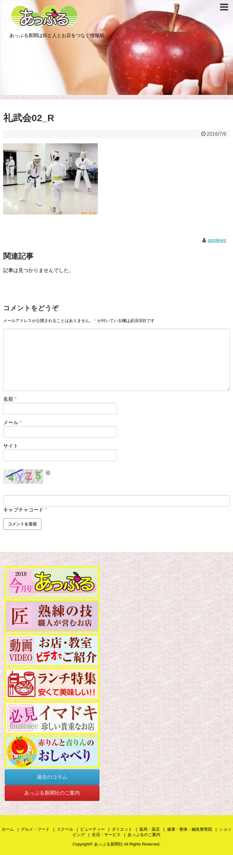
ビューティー (92, 829)
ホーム (8, 829)
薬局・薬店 (149, 829)
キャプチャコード (23, 509)
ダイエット (122, 829)
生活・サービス (106, 834)
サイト (10, 446)
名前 (10, 399)
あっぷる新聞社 (108, 844)
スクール (65, 829)
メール (12, 422)
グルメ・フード (35, 829)
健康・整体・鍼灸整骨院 (189, 829)
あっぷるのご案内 (144, 834)
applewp (216, 240)
